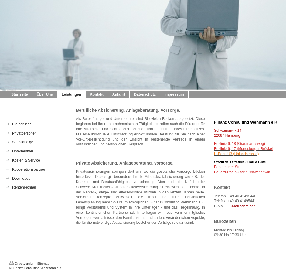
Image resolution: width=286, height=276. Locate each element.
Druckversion (21, 263)
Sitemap (43, 263)
